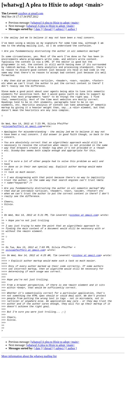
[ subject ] (59, 29)
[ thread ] (48, 29)
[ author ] (71, 29)
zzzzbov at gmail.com (30, 13)
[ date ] (38, 29)
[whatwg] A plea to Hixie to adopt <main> (55, 22)
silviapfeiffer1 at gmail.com (22, 144)
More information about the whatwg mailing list (29, 415)
